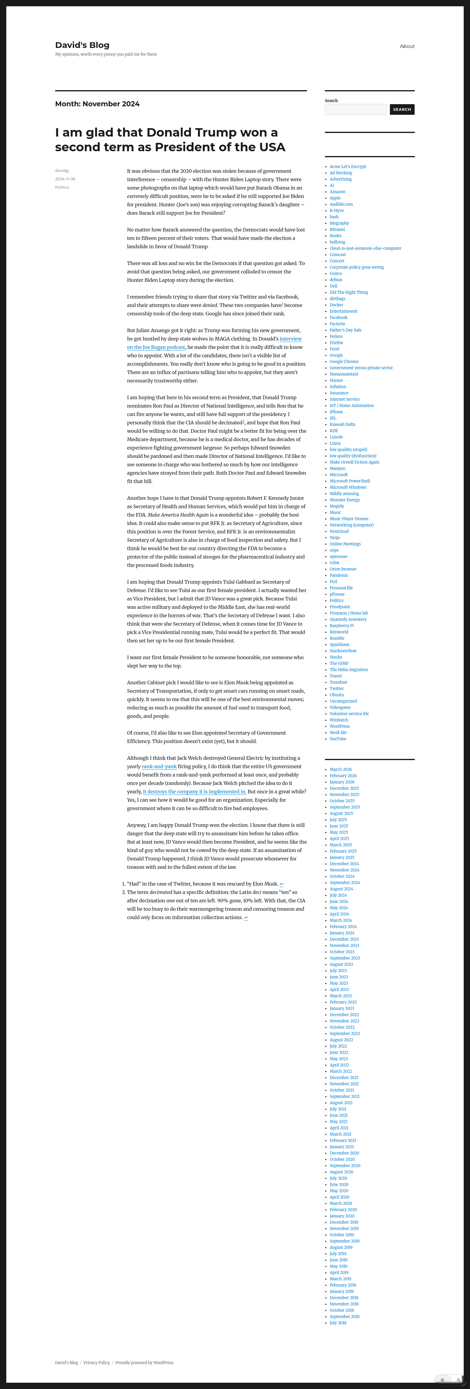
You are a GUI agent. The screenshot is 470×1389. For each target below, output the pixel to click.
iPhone (336, 411)
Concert (337, 261)
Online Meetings (345, 544)
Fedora (336, 336)
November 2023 (344, 945)
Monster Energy (345, 500)
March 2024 (341, 920)
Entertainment (343, 311)
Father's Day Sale (345, 330)
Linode (336, 437)
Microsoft (339, 474)
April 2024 (339, 914)
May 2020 (339, 1190)
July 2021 (338, 1109)
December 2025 (344, 788)
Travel (336, 676)
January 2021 (342, 1146)
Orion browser (343, 569)
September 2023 (345, 958)
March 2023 (341, 995)
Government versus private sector (361, 367)
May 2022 (339, 1058)
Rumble (337, 638)
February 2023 (343, 1002)
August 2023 (341, 964)
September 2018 (344, 1316)
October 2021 (342, 1090)
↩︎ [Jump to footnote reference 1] (282, 884)
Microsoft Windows (348, 487)
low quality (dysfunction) (353, 456)
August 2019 (341, 1247)
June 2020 (339, 1184)
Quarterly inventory (348, 619)
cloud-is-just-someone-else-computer (365, 248)
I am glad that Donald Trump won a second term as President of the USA (170, 139)
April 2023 (339, 989)
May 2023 (339, 983)
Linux (335, 443)
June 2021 (339, 1115)
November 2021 (344, 1084)
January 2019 (342, 1291)
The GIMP (339, 663)
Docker (336, 305)
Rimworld (339, 632)
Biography (339, 223)
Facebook (338, 317)
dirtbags (337, 298)
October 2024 (342, 876)
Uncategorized (343, 701)
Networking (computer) (351, 525)
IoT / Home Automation (352, 405)
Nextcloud (339, 531)
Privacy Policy (97, 1362)
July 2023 (338, 970)
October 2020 (342, 1159)
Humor (336, 380)
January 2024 (342, 933)
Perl (333, 581)
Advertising (341, 179)
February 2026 (343, 775)
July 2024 (338, 895)
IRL (333, 418)
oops (334, 550)
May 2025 (339, 832)
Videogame (340, 707)
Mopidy (337, 506)
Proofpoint (340, 606)
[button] (450, 1380)
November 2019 (344, 1228)
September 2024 (345, 882)
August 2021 (341, 1102)
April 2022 (339, 1065)
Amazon (337, 191)
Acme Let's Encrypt (348, 166)
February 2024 (343, 926)
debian (336, 279)
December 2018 (344, 1297)
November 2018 (344, 1304)
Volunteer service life (349, 713)
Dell (333, 286)
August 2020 (341, 1172)
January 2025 (342, 857)
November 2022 (344, 1021)
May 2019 (338, 1266)
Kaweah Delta (342, 424)
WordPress (340, 726)
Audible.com (341, 204)
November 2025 (344, 794)
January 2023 (342, 1008)
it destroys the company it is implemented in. (194, 792)
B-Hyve (337, 210)
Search (331, 100)
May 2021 (338, 1121)
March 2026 (341, 769)
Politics (62, 187)
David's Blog (82, 45)
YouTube (338, 739)
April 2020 (339, 1197)
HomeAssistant (344, 374)
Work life (338, 732)
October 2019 (342, 1234)
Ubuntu (337, 694)
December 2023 (344, 939)
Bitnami (337, 229)
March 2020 (341, 1203)
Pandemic (339, 575)
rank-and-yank (159, 766)
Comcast (338, 254)
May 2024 (339, 907)
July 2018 (338, 1323)
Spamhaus (339, 644)
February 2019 (343, 1285)
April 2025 (339, 838)
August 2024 (341, 889)
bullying (337, 242)
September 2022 (345, 1033)
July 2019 (338, 1253)
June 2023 (339, 977)
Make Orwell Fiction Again (354, 462)
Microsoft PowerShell (350, 481)
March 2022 (341, 1071)
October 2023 (342, 951)
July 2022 (338, 1046)
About (407, 46)
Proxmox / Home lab (349, 613)
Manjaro (337, 468)
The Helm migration (349, 669)
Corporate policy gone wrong (357, 267)
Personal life (341, 588)
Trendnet (338, 682)
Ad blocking (341, 172)
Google (336, 355)
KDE (334, 430)
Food (334, 349)
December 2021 (344, 1077)
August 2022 (341, 1039)
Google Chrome (344, 361)
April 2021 (339, 1128)
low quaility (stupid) (348, 449)
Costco (336, 273)
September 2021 (344, 1096)
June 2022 (339, 1052)
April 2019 (339, 1272)
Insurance (339, 393)
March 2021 (340, 1134)
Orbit (334, 562)
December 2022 (344, 1014)
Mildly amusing (344, 493)
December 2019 (344, 1222)
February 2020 (343, 1209)
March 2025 (341, 845)
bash (334, 217)
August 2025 (341, 813)
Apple (335, 198)
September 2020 (345, 1165)
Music (335, 512)
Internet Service (345, 399)
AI (332, 185)
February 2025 (343, 851)
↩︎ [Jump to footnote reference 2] (246, 917)
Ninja (335, 537)
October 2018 (342, 1310)
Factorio (337, 323)
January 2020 (342, 1216)
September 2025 (345, 807)
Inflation (338, 386)
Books (335, 235)
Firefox (336, 342)
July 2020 (338, 1178)
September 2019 (344, 1241)
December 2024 (344, 863)
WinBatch (339, 720)
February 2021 (343, 1140)
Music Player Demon (349, 518)
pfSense (337, 594)
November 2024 (344, 870)
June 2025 (339, 826)
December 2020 (344, 1153)
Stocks (336, 657)
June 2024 (339, 901)
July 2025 (338, 819)
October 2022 (342, 1027)
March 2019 (340, 1278)
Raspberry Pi (342, 625)
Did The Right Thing (349, 292)
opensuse (338, 556)
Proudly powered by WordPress (144, 1362)
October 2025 (342, 801)
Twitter (337, 688)
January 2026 (342, 782)
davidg (62, 170)
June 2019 (338, 1260)
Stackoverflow (343, 650)
